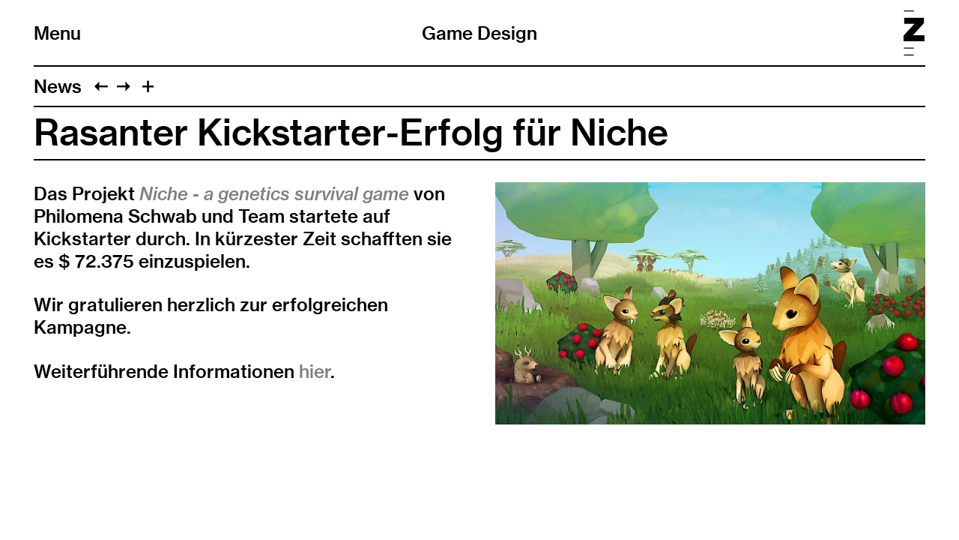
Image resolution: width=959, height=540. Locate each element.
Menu (57, 33)
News (58, 86)
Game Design (479, 33)
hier (314, 371)
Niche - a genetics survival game (274, 193)
